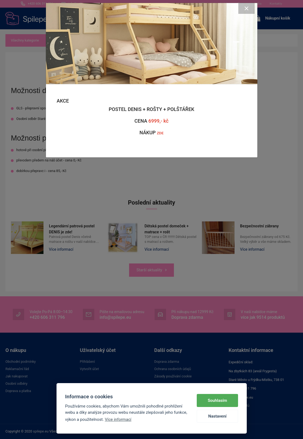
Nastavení (217, 416)
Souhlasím (217, 400)
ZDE (160, 133)
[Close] (246, 8)
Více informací (118, 419)
